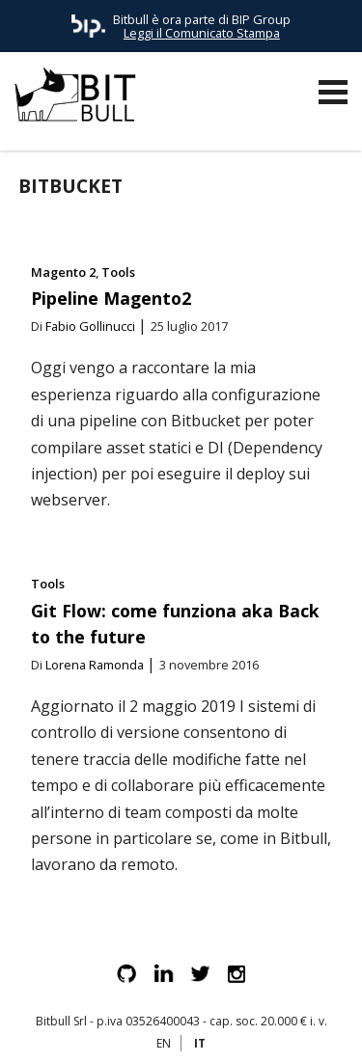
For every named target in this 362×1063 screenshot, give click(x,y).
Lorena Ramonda (94, 664)
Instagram (236, 973)
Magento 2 (63, 272)
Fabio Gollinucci (90, 326)
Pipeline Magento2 (111, 298)
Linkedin (163, 973)
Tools (118, 272)
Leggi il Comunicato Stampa (202, 33)
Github (126, 973)
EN (163, 1043)
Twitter (199, 973)
